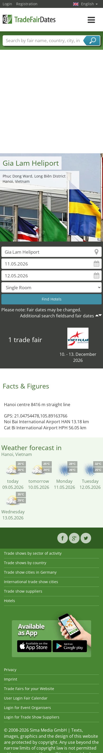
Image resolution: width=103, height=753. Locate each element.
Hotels (9, 600)
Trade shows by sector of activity (33, 553)
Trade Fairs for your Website (29, 688)
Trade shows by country (25, 562)
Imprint (10, 679)
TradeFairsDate (29, 19)
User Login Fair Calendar (26, 698)
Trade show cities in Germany (30, 572)
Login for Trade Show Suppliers (31, 717)
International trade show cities (31, 581)
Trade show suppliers (23, 591)
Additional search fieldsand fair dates (57, 316)
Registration (27, 3)
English (89, 3)
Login (7, 3)
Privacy (10, 669)
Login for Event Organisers (27, 707)
